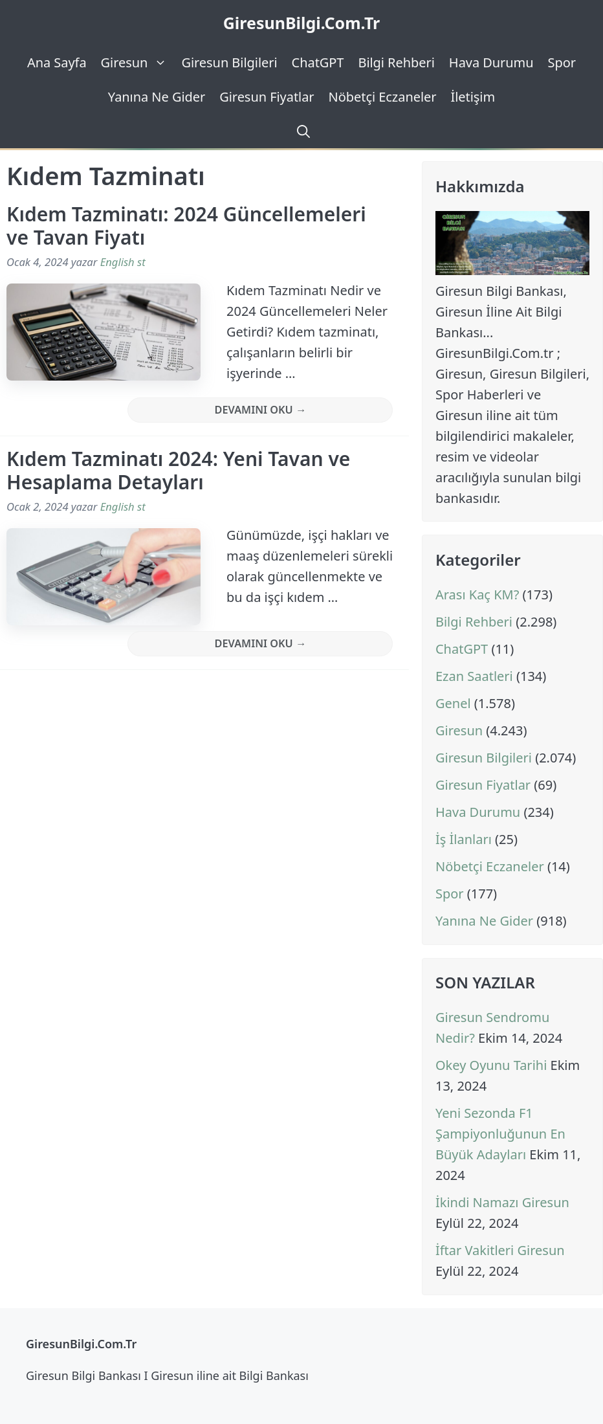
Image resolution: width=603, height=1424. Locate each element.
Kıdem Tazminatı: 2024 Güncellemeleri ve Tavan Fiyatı (186, 225)
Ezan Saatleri (474, 676)
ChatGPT (318, 62)
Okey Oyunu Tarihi (491, 1065)
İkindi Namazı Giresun (502, 1202)
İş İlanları (463, 839)
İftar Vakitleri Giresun (500, 1250)
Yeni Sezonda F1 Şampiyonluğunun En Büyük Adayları (500, 1133)
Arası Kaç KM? (477, 594)
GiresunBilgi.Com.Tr (301, 23)
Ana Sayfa (57, 62)
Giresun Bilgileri (229, 62)
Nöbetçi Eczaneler (383, 97)
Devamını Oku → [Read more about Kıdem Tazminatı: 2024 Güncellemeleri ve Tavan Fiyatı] (261, 410)
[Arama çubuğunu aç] (301, 131)
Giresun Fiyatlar (266, 97)
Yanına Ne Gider (156, 97)
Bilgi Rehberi (396, 62)
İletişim (472, 97)
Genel (453, 703)
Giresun (138, 62)
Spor (562, 62)
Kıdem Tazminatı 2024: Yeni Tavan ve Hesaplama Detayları (178, 470)
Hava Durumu (491, 62)
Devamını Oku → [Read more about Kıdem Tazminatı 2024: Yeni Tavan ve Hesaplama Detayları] (261, 643)
